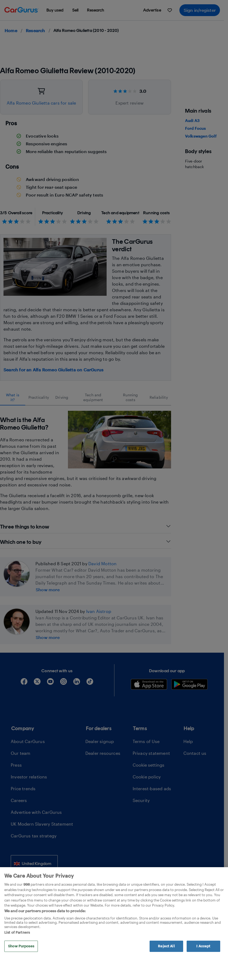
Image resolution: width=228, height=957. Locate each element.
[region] (114, 912)
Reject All (166, 946)
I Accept (203, 946)
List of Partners (17, 932)
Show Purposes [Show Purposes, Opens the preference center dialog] (21, 946)
